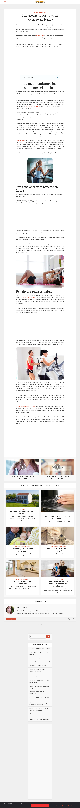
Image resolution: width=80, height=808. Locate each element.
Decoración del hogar (57, 579)
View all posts (10, 619)
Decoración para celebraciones (22, 546)
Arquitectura (22, 509)
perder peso (40, 36)
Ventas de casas (57, 514)
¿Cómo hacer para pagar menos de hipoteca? (57, 517)
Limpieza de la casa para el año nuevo (39, 719)
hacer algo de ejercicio (33, 106)
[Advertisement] (40, 61)
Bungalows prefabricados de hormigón (22, 512)
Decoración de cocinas (22, 579)
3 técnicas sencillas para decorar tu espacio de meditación (57, 583)
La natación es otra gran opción (26, 406)
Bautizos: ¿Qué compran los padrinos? (57, 550)
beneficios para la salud (28, 297)
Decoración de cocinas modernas (22, 582)
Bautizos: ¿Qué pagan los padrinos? (22, 550)
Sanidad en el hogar (40, 12)
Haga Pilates (21, 140)
